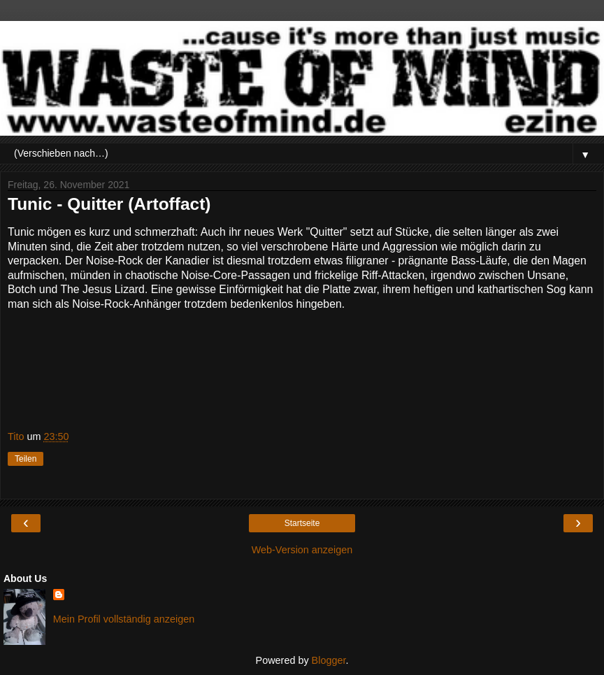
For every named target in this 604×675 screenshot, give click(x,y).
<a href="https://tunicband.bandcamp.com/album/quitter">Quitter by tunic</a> (302, 368)
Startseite (302, 523)
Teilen (25, 459)
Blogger (329, 660)
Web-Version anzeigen (302, 549)
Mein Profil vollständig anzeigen (123, 619)
